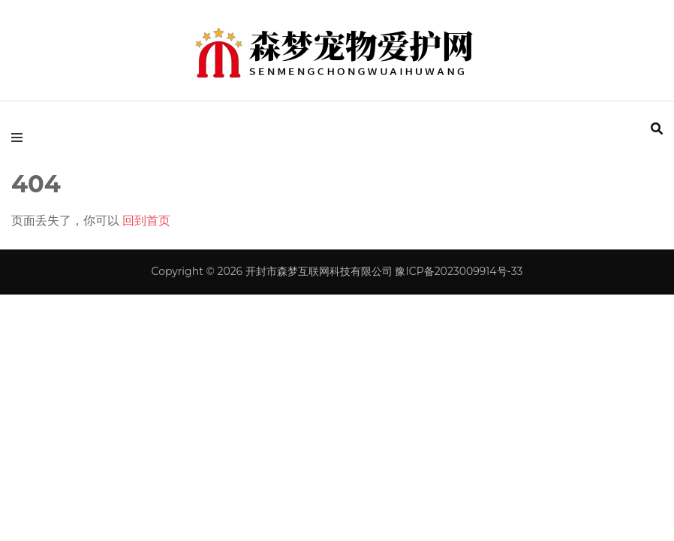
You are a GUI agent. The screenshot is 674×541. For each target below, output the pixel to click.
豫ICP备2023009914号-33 (458, 271)
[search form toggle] (657, 128)
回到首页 (146, 220)
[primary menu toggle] (20, 137)
